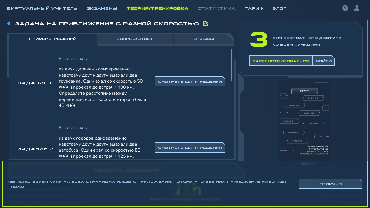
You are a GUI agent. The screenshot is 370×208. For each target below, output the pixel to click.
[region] (185, 95)
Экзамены (101, 8)
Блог (279, 8)
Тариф (253, 8)
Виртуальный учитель (42, 8)
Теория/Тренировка (157, 8)
